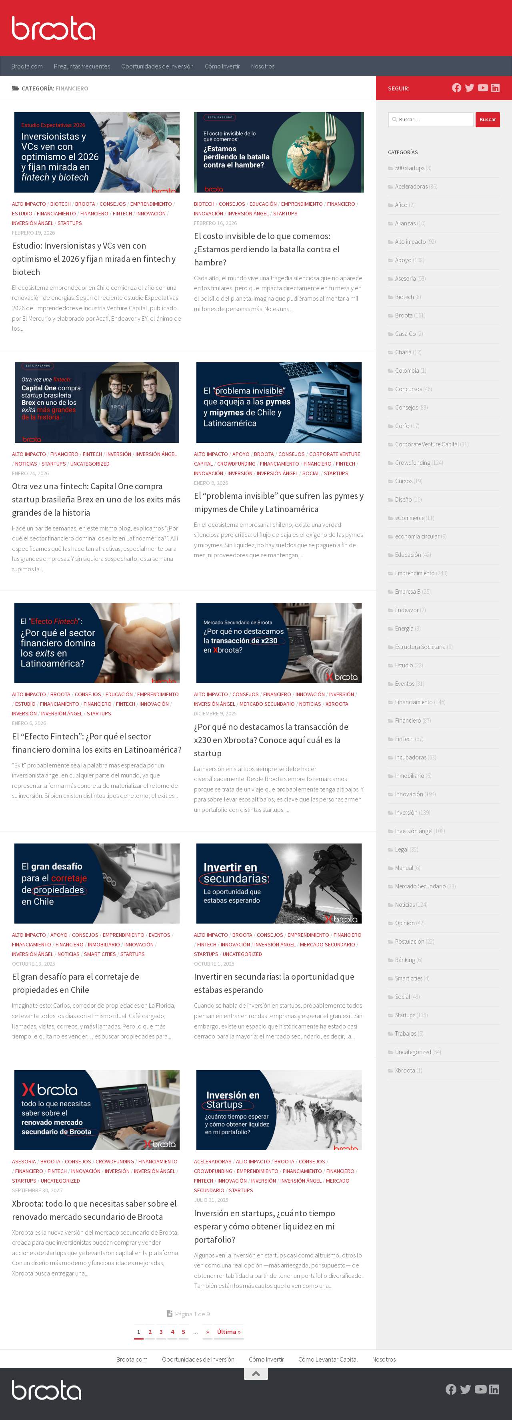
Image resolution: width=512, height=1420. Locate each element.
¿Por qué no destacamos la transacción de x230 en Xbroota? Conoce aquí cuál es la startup (271, 740)
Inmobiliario (104, 944)
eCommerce (409, 518)
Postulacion (409, 941)
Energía (404, 628)
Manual (404, 868)
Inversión (118, 454)
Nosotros (262, 66)
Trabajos (405, 1033)
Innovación (151, 213)
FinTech (122, 213)
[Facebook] (457, 87)
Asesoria (24, 1161)
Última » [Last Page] (229, 1332)
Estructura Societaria (420, 647)
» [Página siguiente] (207, 1332)
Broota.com (27, 66)
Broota (85, 203)
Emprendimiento (151, 203)
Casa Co (405, 333)
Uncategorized (90, 463)
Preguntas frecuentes (82, 66)
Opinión (405, 923)
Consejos (113, 203)
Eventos (159, 934)
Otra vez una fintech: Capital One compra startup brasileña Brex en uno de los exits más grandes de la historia (96, 499)
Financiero (94, 213)
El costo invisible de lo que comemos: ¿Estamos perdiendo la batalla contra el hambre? (267, 249)
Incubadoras (410, 757)
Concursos (408, 389)
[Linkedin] (495, 87)
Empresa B (408, 591)
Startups (70, 223)
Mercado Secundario (267, 703)
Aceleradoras (213, 1161)
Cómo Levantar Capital (328, 1359)
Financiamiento (56, 213)
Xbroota (337, 703)
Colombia (407, 370)
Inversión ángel (32, 223)
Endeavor (407, 610)
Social (311, 473)
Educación (263, 203)
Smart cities (100, 954)
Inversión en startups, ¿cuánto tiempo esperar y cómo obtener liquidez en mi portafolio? (264, 1226)
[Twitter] (469, 87)
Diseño (403, 499)
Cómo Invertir (222, 66)
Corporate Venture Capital (427, 444)
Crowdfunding (236, 463)
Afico (401, 205)
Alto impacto (29, 203)
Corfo (402, 426)
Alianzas (405, 223)
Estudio (22, 213)
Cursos (403, 481)
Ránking (405, 960)
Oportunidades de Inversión (157, 66)
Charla (403, 352)
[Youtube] (482, 87)
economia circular (417, 536)
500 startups (409, 168)
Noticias (26, 463)
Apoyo (241, 454)
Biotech (60, 203)
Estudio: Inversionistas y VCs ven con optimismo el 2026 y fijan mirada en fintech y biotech (94, 258)
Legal (401, 849)
